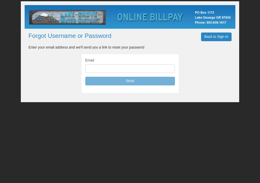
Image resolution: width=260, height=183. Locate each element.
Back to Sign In (216, 37)
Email (89, 60)
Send (130, 81)
